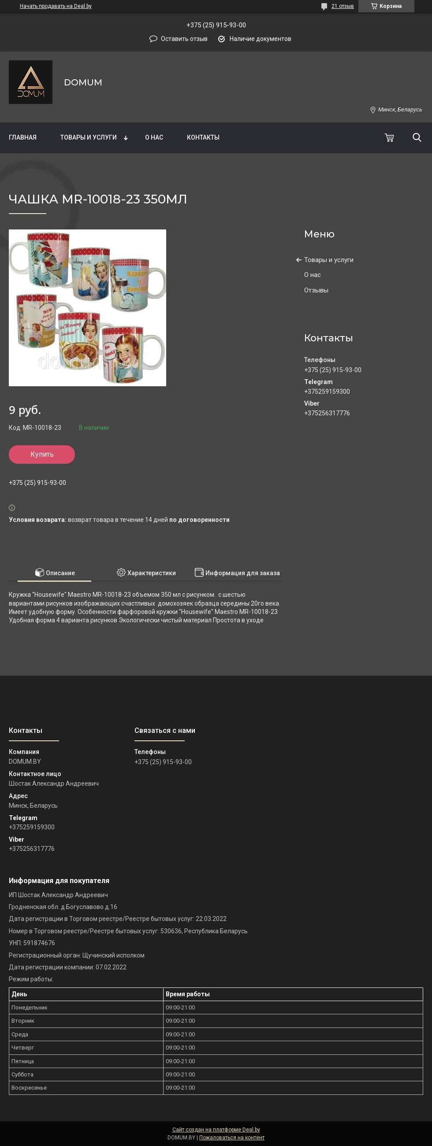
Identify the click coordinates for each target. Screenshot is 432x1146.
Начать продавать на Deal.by (56, 6)
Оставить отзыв (184, 38)
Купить (42, 454)
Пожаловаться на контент (231, 1138)
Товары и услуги (88, 137)
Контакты (203, 137)
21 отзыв (342, 6)
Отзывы (316, 290)
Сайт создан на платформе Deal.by (216, 1130)
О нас (154, 137)
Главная (23, 137)
